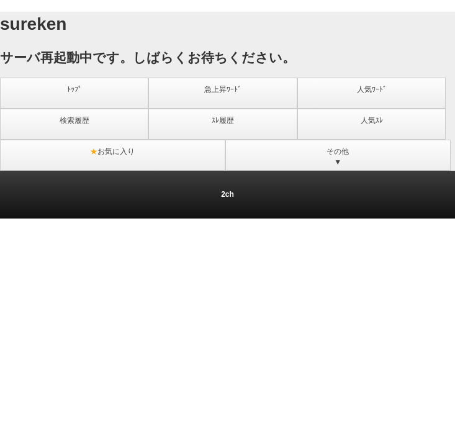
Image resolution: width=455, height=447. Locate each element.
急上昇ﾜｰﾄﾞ (222, 89)
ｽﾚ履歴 (223, 120)
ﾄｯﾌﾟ (74, 89)
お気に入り (112, 151)
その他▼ (338, 156)
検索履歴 (74, 120)
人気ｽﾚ (372, 120)
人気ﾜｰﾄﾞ (372, 89)
